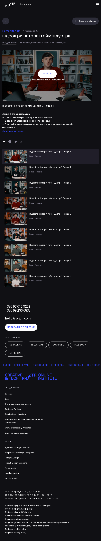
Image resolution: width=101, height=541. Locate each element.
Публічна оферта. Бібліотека (18, 512)
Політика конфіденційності (17, 519)
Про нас (8, 394)
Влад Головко (9, 42)
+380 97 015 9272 (17, 306)
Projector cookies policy (15, 529)
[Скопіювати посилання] (21, 142)
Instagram (16, 345)
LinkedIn (15, 353)
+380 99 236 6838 (17, 310)
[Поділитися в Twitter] (15, 142)
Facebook (80, 345)
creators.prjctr (11, 478)
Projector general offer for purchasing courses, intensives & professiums (37, 522)
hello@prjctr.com (18, 318)
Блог (7, 399)
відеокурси (41, 365)
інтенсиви (59, 365)
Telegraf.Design (12, 458)
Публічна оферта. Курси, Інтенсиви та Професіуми (27, 505)
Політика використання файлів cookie (22, 515)
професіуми (23, 365)
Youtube (58, 345)
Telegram (37, 345)
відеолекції (77, 365)
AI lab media (10, 468)
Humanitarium (11, 30)
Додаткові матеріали (13, 131)
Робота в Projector (13, 409)
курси (8, 365)
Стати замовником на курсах (18, 404)
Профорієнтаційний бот (16, 414)
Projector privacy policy (15, 532)
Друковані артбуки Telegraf (17, 447)
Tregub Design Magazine (16, 463)
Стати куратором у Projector (18, 428)
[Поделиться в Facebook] (9, 141)
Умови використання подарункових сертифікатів (27, 526)
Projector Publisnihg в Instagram (19, 453)
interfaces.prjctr (12, 473)
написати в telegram (21, 327)
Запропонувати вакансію (16, 433)
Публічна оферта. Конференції (19, 509)
